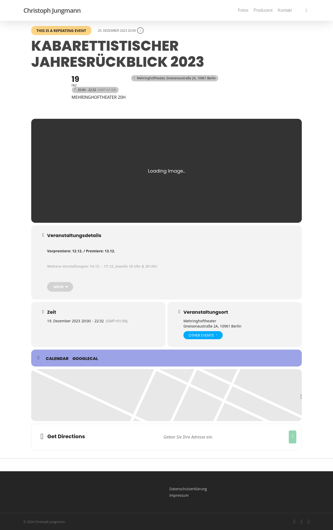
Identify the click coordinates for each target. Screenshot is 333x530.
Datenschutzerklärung (188, 488)
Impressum (179, 495)
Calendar (57, 358)
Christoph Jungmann (52, 10)
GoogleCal (85, 358)
